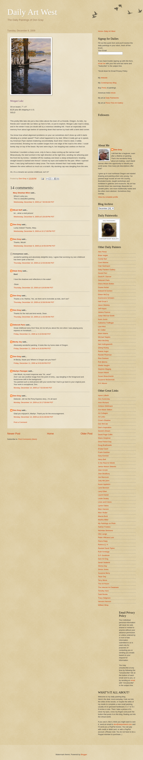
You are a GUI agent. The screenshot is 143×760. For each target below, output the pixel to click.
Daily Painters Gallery (106, 270)
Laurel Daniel (103, 495)
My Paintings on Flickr (107, 523)
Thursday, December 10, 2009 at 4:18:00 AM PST (33, 288)
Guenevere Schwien (106, 298)
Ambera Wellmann (105, 406)
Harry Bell (102, 459)
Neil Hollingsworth (105, 344)
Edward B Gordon (105, 291)
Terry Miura (102, 580)
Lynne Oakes (103, 506)
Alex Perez (102, 252)
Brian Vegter (103, 255)
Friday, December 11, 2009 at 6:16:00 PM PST (32, 348)
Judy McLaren (103, 481)
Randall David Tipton (106, 548)
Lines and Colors (105, 502)
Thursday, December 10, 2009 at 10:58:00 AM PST (34, 302)
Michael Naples (104, 337)
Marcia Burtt (103, 516)
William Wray (103, 605)
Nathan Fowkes (104, 527)
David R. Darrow (104, 277)
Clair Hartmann (104, 266)
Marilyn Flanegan (20, 371)
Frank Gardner (104, 452)
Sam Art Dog (103, 559)
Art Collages (103, 413)
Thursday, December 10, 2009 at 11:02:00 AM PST (34, 317)
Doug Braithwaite (105, 445)
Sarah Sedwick (104, 562)
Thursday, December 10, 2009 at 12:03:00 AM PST (34, 263)
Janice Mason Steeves (107, 466)
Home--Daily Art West (106, 31)
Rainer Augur (103, 351)
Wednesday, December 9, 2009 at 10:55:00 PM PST (34, 246)
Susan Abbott (103, 372)
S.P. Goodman (104, 555)
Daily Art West (32, 12)
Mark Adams (103, 333)
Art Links (101, 417)
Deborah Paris (19, 325)
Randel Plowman (105, 355)
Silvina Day (102, 566)
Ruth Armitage (103, 552)
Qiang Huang (103, 348)
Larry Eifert (102, 491)
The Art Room (103, 584)
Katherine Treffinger (106, 323)
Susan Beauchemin (106, 376)
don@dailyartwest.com (123, 724)
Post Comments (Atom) (27, 439)
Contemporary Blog (108, 83)
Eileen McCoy (103, 294)
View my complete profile (108, 197)
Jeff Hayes (102, 309)
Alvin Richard (103, 403)
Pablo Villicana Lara (106, 537)
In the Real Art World (106, 463)
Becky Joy (17, 342)
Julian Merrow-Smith (106, 316)
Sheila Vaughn (104, 365)
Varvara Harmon (104, 601)
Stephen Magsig (104, 369)
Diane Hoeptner (104, 438)
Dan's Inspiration (104, 427)
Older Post (86, 433)
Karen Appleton (104, 484)
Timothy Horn (103, 591)
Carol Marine (103, 262)
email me (101, 63)
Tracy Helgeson (104, 598)
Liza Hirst (102, 326)
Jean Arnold (103, 470)
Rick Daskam (103, 358)
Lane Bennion (103, 488)
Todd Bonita (103, 594)
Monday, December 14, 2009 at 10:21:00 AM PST (33, 417)
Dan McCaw (103, 424)
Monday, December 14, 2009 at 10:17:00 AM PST (33, 402)
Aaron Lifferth (103, 395)
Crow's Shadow (104, 420)
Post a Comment (20, 422)
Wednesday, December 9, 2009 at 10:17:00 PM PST (34, 231)
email (133, 680)
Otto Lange (102, 534)
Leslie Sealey (103, 498)
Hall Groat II (103, 301)
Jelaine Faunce (104, 312)
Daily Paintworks (112, 98)
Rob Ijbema (102, 362)
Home (50, 433)
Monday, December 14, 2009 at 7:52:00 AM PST (33, 388)
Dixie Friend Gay (104, 442)
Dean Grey (17, 271)
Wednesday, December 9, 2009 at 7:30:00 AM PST (34, 202)
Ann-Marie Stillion (105, 410)
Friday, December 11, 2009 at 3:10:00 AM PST (32, 334)
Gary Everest (103, 456)
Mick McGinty (103, 341)
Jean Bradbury (104, 474)
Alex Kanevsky (104, 399)
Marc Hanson (103, 509)
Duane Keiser (103, 287)
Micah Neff (17, 210)
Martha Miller (103, 520)
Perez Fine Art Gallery (114, 103)
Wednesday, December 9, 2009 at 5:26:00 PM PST (34, 217)
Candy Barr (102, 259)
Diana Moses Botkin (106, 284)
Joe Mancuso (103, 477)
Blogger (84, 754)
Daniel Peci (102, 273)
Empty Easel (103, 449)
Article (112, 93)
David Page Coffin (105, 434)
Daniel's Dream (104, 431)
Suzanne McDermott (106, 380)
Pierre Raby (103, 541)
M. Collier (102, 330)
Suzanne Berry (104, 573)
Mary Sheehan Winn (21, 193)
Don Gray (17, 224)
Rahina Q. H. (103, 545)
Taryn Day (102, 577)
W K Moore (102, 383)
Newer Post (13, 433)
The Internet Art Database (108, 587)
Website (104, 78)
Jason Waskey (104, 305)
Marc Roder (102, 513)
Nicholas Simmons (105, 530)
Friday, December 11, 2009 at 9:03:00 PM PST (32, 363)
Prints (104, 88)
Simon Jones (103, 569)
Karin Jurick (102, 319)
